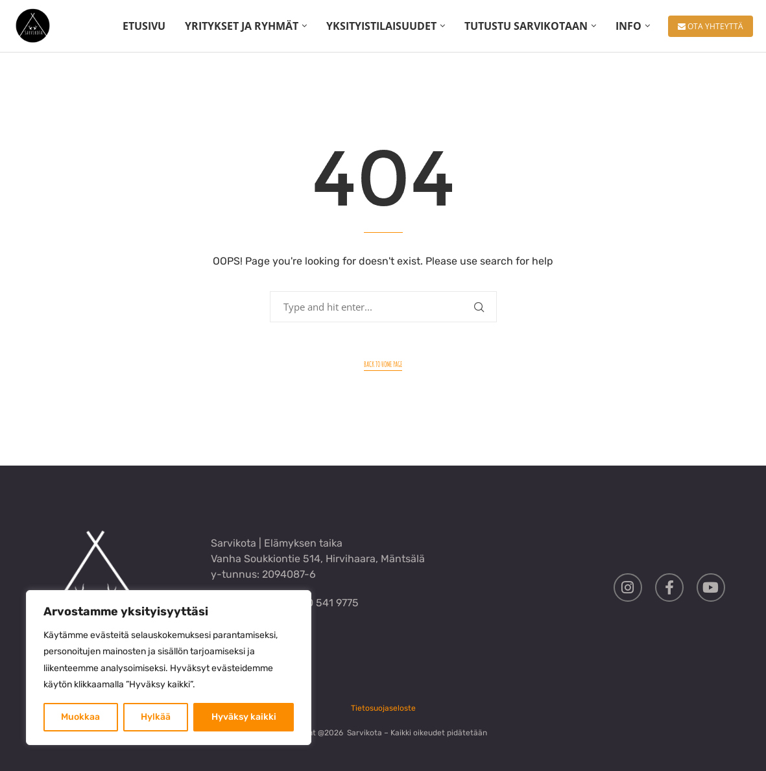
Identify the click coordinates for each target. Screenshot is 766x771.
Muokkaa (80, 716)
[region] (168, 667)
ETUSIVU (144, 26)
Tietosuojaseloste (383, 708)
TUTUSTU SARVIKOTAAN (526, 26)
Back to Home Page (383, 364)
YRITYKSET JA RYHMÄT (241, 26)
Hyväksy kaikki (243, 716)
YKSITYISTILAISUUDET (381, 26)
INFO (628, 26)
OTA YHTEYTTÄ (710, 26)
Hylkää (156, 716)
